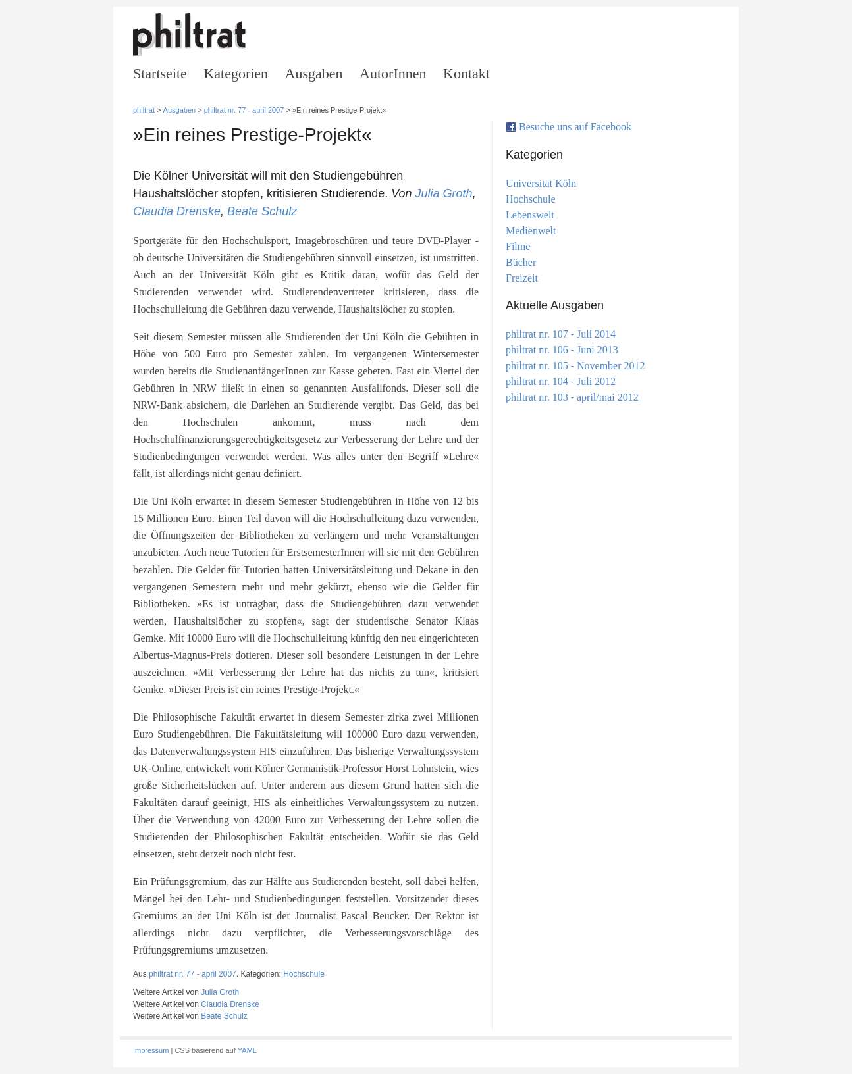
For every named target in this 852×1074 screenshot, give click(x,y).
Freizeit (522, 278)
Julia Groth (444, 193)
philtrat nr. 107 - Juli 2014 (561, 334)
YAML (247, 1050)
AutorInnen (392, 73)
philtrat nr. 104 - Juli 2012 (561, 381)
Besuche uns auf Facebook (575, 126)
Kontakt (466, 73)
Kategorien (235, 73)
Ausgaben (314, 73)
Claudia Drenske (177, 211)
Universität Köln (541, 183)
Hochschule (304, 974)
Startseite (160, 73)
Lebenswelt (530, 214)
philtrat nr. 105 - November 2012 (575, 365)
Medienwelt (531, 230)
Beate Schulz (262, 211)
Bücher (521, 262)
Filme (518, 246)
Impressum (151, 1050)
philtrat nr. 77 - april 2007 (244, 110)
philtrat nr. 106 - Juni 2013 (562, 349)
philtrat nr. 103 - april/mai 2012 (572, 397)
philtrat (144, 110)
